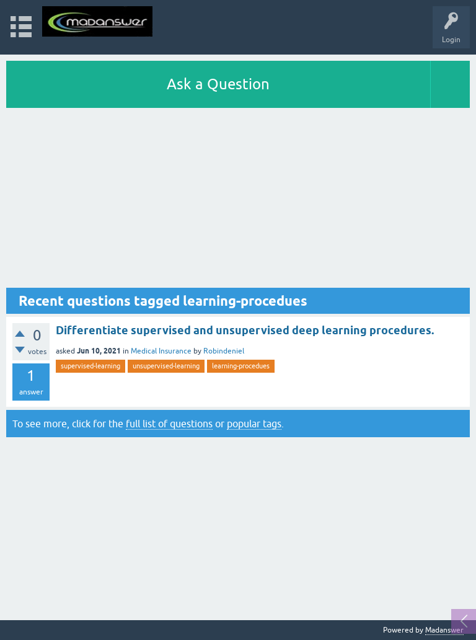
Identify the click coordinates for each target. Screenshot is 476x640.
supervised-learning (90, 366)
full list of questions (169, 423)
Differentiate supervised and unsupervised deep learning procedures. (245, 330)
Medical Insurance (161, 351)
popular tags (254, 423)
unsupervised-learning (166, 366)
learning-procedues (241, 366)
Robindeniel (223, 351)
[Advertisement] (238, 201)
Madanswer (444, 630)
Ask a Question (218, 84)
